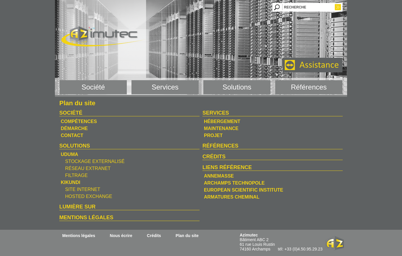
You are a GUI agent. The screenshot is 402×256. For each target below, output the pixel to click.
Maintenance (221, 128)
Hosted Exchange (88, 196)
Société (70, 113)
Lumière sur (77, 207)
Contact (72, 135)
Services (215, 113)
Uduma (69, 154)
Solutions (74, 146)
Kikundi (70, 182)
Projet (213, 135)
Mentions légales (86, 217)
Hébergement (222, 121)
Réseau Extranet (88, 168)
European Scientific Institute (243, 189)
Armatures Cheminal (231, 196)
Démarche (74, 128)
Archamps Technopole (234, 182)
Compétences (79, 121)
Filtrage (76, 175)
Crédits (214, 156)
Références (220, 146)
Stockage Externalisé (94, 161)
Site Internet (82, 189)
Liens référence (227, 167)
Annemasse (219, 175)
